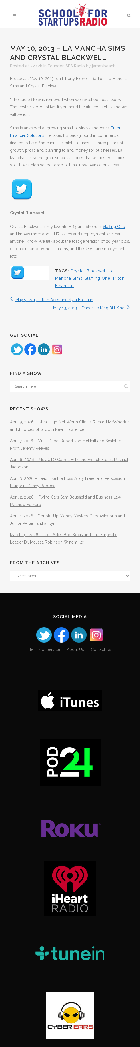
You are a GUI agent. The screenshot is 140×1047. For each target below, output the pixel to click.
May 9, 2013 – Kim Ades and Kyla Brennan (51, 299)
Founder (55, 66)
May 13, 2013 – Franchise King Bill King (91, 308)
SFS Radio (75, 66)
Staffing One (114, 226)
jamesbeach (103, 66)
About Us (75, 649)
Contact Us (101, 649)
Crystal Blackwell (88, 271)
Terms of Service (44, 649)
